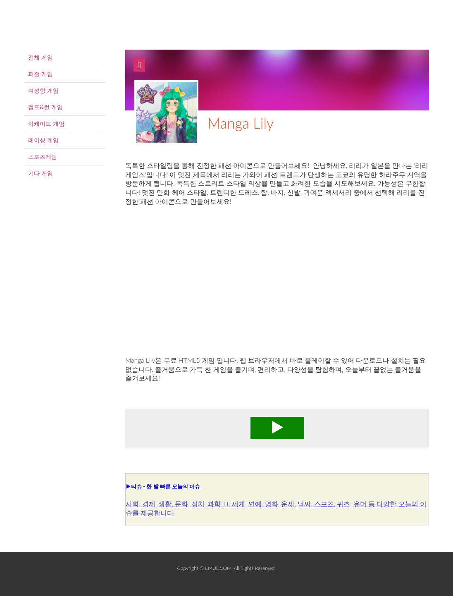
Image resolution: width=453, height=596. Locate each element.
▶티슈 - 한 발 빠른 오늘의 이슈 (163, 486)
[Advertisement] (277, 290)
